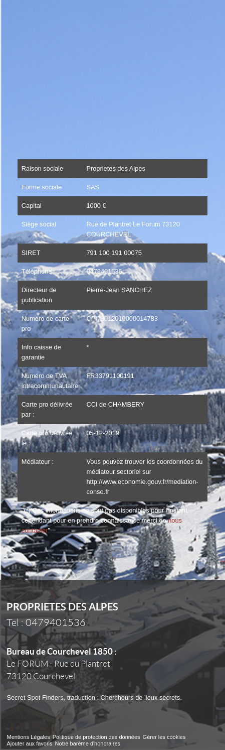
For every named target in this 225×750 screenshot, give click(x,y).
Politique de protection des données (96, 737)
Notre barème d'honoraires (88, 743)
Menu (203, 18)
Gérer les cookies (164, 737)
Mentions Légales (28, 737)
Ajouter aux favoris (29, 743)
